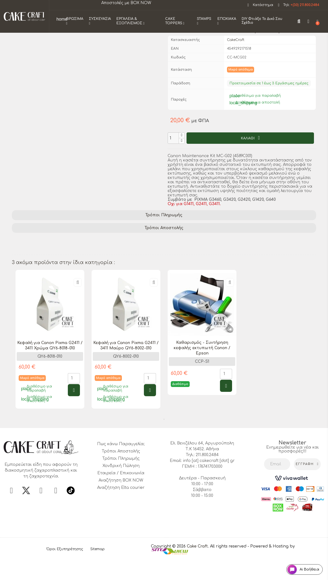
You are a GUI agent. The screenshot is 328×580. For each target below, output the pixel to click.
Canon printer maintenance (112, 261)
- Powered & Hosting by (271, 568)
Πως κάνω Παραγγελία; (121, 466)
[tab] (164, 237)
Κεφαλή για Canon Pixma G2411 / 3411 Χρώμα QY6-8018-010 (50, 367)
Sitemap (97, 571)
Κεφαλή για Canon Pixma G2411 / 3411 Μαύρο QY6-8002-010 (126, 367)
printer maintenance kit (199, 261)
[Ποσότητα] (173, 160)
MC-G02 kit (157, 261)
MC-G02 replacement (103, 267)
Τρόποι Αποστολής (164, 250)
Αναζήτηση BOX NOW (121, 502)
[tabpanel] (50, 365)
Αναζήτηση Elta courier (121, 510)
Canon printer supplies (154, 267)
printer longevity (265, 267)
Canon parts (63, 267)
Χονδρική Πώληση (121, 488)
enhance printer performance (44, 273)
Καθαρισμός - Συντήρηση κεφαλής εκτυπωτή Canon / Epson (202, 370)
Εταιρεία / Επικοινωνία (120, 495)
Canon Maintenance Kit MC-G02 (46, 261)
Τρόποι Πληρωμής (163, 237)
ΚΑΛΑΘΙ (248, 160)
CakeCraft (235, 62)
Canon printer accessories (255, 261)
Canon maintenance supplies (213, 267)
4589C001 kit (300, 261)
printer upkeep (29, 267)
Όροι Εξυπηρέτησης (65, 571)
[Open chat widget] (300, 566)
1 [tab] (164, 441)
